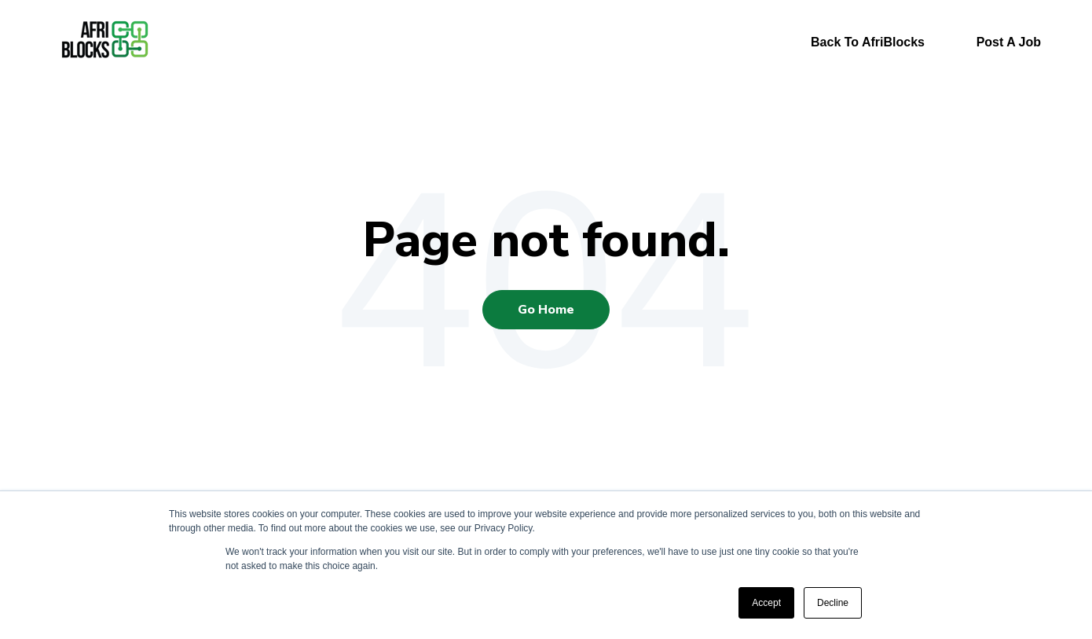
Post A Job (1009, 42)
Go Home (546, 309)
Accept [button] (766, 602)
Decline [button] (832, 602)
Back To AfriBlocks (868, 42)
